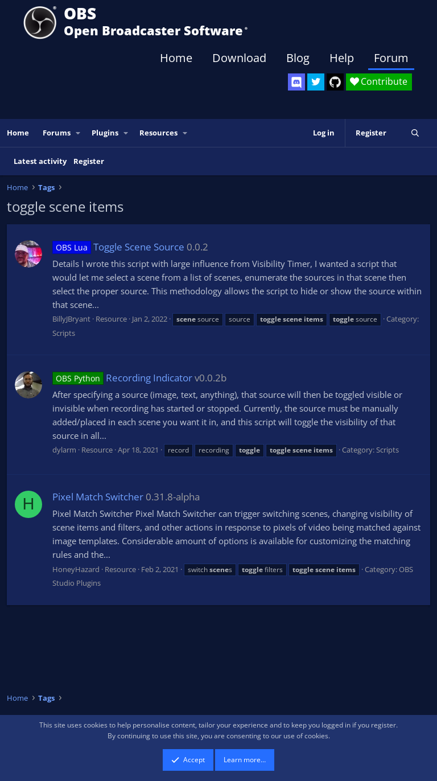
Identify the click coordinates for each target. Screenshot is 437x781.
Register (88, 161)
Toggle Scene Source (118, 246)
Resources (158, 133)
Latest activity (40, 161)
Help (341, 57)
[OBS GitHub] (335, 82)
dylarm (64, 450)
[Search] (415, 133)
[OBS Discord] (296, 82)
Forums (57, 133)
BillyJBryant (71, 319)
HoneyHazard (76, 569)
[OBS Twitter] (315, 82)
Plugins (105, 133)
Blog (298, 57)
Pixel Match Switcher (97, 496)
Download (239, 57)
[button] (78, 133)
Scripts (63, 333)
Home (176, 57)
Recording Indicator (122, 377)
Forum (391, 57)
